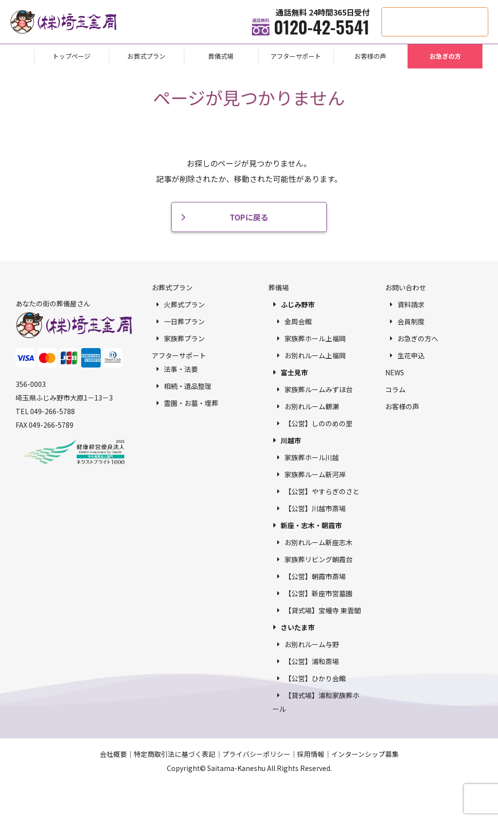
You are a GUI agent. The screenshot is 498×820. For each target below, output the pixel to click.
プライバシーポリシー (256, 754)
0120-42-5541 (322, 26)
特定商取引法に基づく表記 (174, 754)
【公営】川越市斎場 (315, 508)
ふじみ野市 (298, 304)
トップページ (71, 56)
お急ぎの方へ (417, 338)
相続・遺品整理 (188, 386)
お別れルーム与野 (312, 644)
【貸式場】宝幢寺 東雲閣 (323, 610)
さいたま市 (298, 627)
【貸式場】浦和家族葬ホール (315, 702)
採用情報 (310, 754)
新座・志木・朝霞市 (311, 525)
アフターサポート (295, 56)
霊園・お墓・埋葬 (191, 403)
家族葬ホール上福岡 (315, 338)
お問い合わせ (405, 287)
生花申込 (411, 355)
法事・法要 (181, 369)
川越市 (291, 440)
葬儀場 (278, 287)
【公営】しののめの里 (319, 423)
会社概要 (113, 754)
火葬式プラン (184, 304)
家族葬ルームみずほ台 (319, 389)
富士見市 (294, 372)
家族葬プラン (184, 338)
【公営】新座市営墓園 (319, 593)
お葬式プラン (146, 56)
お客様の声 (370, 56)
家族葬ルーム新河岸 (315, 474)
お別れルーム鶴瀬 (312, 406)
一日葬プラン (184, 321)
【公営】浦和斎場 (312, 661)
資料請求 (411, 304)
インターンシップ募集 (365, 754)
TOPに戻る (249, 217)
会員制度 (411, 321)
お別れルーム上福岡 (315, 355)
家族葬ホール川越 (312, 457)
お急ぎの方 (445, 56)
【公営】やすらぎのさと (322, 491)
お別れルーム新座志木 (319, 542)
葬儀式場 (220, 56)
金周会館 (298, 321)
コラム (395, 389)
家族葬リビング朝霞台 (319, 559)
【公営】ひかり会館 (315, 678)
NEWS (394, 372)
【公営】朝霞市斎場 (315, 576)
